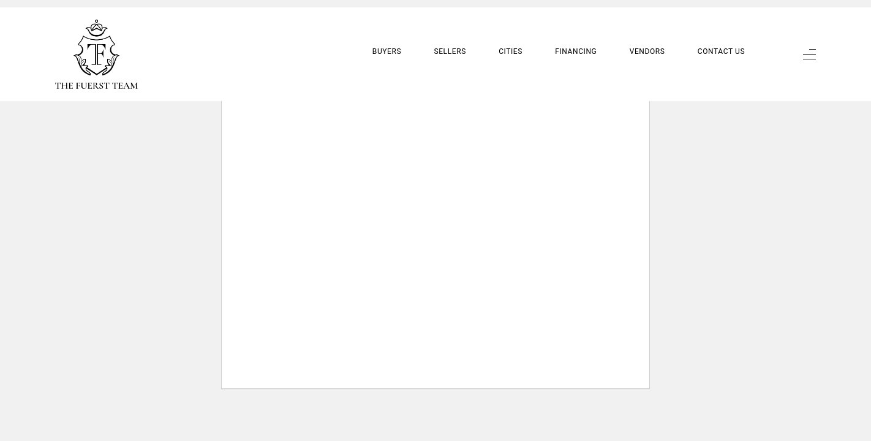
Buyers (386, 41)
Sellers (450, 41)
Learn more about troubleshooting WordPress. (327, 89)
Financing (576, 41)
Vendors (647, 41)
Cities (510, 41)
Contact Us (721, 41)
